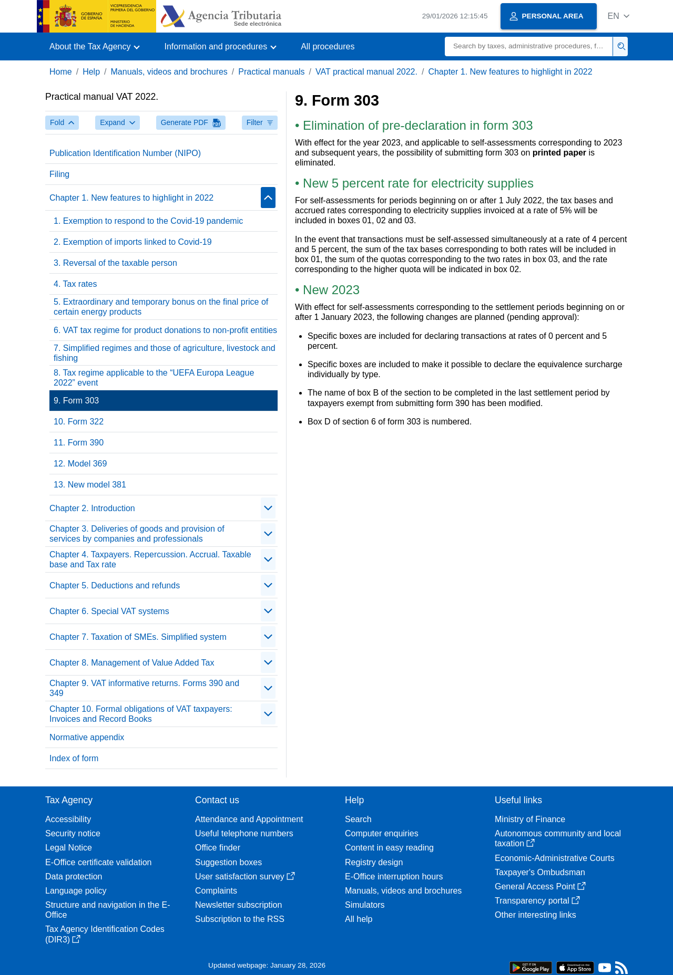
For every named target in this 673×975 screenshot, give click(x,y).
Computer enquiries (382, 833)
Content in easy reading (389, 847)
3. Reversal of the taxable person (115, 262)
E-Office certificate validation (98, 862)
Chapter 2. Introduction (92, 508)
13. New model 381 (90, 484)
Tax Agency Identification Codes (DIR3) (105, 934)
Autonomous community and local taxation (558, 838)
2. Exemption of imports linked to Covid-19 (133, 241)
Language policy (76, 890)
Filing (59, 174)
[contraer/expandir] (268, 197)
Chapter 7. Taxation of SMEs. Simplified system (138, 636)
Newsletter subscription (238, 904)
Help (91, 71)
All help (358, 919)
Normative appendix (86, 737)
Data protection (74, 876)
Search (358, 819)
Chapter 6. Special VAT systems (109, 611)
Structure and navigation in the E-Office (107, 909)
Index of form (73, 758)
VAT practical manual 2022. (366, 71)
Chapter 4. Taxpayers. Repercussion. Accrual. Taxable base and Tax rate (150, 559)
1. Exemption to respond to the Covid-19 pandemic (148, 220)
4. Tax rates (75, 283)
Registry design (374, 862)
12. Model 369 (80, 463)
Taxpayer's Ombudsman (540, 872)
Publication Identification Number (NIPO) (125, 153)
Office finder (217, 847)
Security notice (72, 833)
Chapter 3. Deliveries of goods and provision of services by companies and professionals (137, 533)
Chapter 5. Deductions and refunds (114, 585)
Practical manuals (271, 71)
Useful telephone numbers (244, 833)
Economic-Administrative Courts (555, 858)
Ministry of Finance (530, 819)
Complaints (216, 890)
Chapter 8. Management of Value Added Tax (131, 662)
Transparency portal (537, 900)
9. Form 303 (76, 400)
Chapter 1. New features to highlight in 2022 (510, 71)
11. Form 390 (79, 442)
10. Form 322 (79, 421)
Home (60, 71)
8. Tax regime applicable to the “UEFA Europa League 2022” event (154, 377)
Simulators (365, 904)
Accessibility (68, 819)
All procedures (327, 46)
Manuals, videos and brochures (169, 71)
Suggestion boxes (228, 862)
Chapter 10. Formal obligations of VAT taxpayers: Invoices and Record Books (140, 713)
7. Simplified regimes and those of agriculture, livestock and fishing (165, 353)
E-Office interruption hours (394, 876)
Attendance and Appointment (249, 819)
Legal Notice (68, 847)
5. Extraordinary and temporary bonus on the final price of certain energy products (161, 306)
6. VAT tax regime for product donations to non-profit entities (165, 330)
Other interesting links (535, 914)
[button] (618, 16)
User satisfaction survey (245, 876)
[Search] (529, 46)
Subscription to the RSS (239, 919)
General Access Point (540, 886)
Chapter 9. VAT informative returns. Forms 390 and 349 (144, 688)
